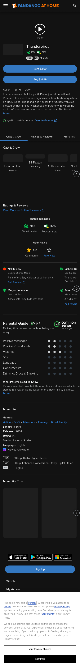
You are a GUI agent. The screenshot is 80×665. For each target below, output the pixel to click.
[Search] (74, 6)
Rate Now (49, 255)
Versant (32, 602)
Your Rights (48, 614)
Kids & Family (59, 422)
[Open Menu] (5, 5)
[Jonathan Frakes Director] (13, 174)
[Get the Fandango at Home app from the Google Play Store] (41, 557)
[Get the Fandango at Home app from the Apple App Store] (18, 557)
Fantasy (43, 422)
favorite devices (46, 120)
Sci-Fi (17, 422)
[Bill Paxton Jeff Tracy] (35, 174)
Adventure (29, 422)
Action (7, 422)
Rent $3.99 (40, 68)
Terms (7, 606)
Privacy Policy (62, 606)
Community (31, 255)
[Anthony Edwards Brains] (57, 174)
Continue (40, 658)
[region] (40, 628)
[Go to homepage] (35, 6)
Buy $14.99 (40, 79)
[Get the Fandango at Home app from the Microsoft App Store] (63, 557)
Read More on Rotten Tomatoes (23, 210)
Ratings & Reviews (42, 136)
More (6, 113)
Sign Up (40, 569)
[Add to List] (75, 58)
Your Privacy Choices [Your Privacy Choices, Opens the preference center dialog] (40, 649)
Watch (10, 581)
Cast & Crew (13, 136)
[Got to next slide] (76, 174)
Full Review (16, 282)
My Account (14, 589)
